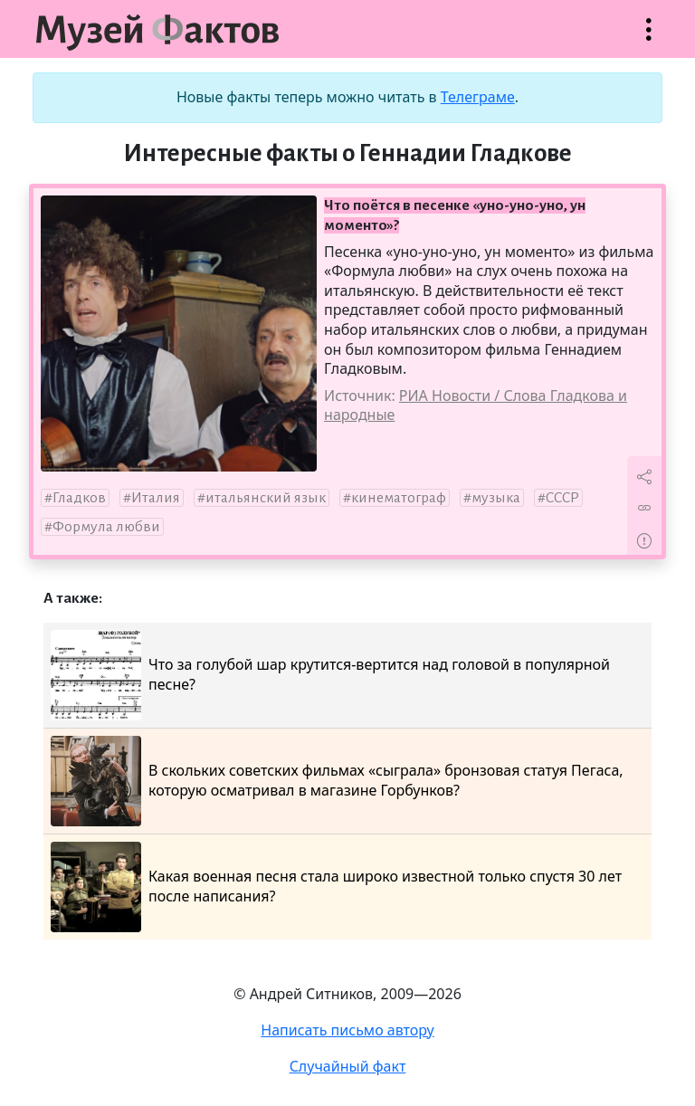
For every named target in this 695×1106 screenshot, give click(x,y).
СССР (562, 498)
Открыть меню (648, 38)
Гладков (79, 498)
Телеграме (478, 97)
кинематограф (398, 498)
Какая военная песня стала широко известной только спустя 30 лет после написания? (336, 887)
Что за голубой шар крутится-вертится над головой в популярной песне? (330, 675)
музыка (495, 498)
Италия (155, 498)
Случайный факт (348, 1066)
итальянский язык (265, 498)
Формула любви (106, 527)
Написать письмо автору (347, 1030)
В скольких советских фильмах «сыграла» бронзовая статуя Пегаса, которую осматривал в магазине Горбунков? (337, 781)
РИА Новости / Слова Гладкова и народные (475, 405)
